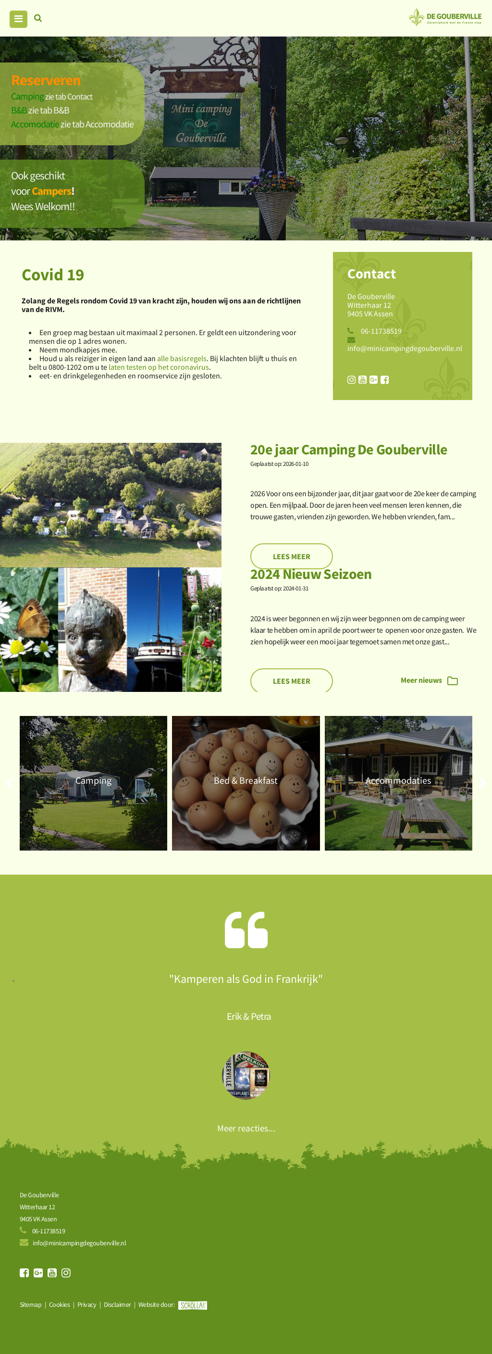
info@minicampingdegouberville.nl (404, 348)
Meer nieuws (429, 681)
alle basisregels (182, 358)
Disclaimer (117, 1304)
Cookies (59, 1304)
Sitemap (31, 1304)
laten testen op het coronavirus (159, 367)
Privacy (87, 1304)
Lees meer (291, 556)
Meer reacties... (246, 1128)
